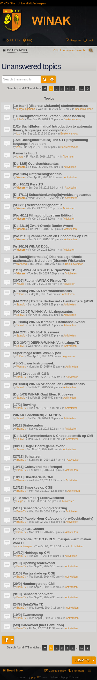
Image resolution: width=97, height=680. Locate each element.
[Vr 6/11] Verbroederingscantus (37, 205)
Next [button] (87, 88)
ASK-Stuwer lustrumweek (33, 363)
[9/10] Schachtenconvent (33, 594)
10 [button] (81, 88)
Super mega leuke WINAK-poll (37, 353)
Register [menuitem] (75, 40)
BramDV (21, 377)
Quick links (13, 40)
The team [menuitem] (78, 670)
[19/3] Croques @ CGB (31, 374)
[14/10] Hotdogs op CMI (31, 553)
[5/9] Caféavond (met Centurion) (38, 625)
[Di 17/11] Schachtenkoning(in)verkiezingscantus (52, 195)
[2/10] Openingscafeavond (34, 563)
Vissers (20, 167)
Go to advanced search (70, 50)
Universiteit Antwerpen (32, 3)
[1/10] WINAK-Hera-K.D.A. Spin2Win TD (44, 270)
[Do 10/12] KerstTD (28, 184)
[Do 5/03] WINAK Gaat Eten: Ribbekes (43, 394)
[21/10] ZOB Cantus (28, 529)
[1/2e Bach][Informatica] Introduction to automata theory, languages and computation (52, 128)
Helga (19, 501)
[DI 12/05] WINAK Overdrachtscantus (42, 291)
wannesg (21, 264)
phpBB (35, 677)
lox (18, 133)
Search (44, 79)
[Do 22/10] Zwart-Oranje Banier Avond (43, 226)
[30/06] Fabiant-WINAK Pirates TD (39, 280)
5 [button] (73, 88)
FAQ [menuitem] (29, 40)
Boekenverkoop (84, 109)
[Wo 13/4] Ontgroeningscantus (37, 174)
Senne (20, 449)
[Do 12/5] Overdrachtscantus (36, 164)
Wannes (21, 366)
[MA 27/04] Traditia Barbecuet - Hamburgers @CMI (53, 301)
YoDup (20, 283)
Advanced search (52, 79)
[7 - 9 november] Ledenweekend (38, 498)
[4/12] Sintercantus (28, 425)
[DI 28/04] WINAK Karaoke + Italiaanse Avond (49, 322)
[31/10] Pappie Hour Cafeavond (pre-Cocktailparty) (53, 518)
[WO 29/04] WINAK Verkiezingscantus (43, 311)
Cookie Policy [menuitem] (57, 670)
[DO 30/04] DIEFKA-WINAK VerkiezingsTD (46, 343)
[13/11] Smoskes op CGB (33, 487)
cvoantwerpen (24, 546)
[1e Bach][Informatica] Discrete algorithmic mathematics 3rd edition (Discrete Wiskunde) (49, 259)
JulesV (20, 119)
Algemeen (68, 156)
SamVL (20, 304)
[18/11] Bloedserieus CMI (33, 477)
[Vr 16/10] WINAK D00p (31, 246)
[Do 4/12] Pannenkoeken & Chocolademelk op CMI (53, 436)
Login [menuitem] (90, 40)
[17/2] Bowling (24, 405)
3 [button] (62, 88)
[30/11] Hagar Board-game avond (39, 446)
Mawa (19, 156)
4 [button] (67, 88)
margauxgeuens (25, 109)
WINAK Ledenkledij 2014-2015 (37, 415)
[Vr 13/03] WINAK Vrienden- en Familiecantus (49, 384)
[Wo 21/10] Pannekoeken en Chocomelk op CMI (50, 236)
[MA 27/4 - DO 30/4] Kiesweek (36, 332)
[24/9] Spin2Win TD (28, 604)
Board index (17, 50)
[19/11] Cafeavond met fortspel (37, 467)
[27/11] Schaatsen (27, 456)
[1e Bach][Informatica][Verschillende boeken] (49, 116)
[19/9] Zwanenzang (28, 615)
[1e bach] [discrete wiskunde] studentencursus (50, 106)
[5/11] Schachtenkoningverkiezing (40, 508)
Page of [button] (44, 88)
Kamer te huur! (25, 153)
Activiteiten (70, 167)
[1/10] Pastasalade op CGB (34, 573)
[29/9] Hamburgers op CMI (34, 584)
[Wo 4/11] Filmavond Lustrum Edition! (43, 215)
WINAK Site (7, 3)
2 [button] (56, 88)
